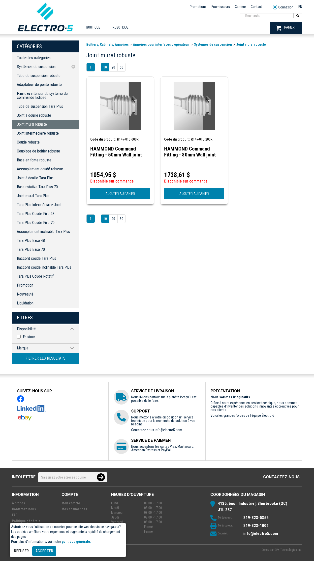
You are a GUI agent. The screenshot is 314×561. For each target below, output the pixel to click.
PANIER (285, 28)
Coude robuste (28, 142)
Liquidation (25, 303)
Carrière (240, 7)
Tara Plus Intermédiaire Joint (39, 204)
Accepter (44, 551)
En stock (29, 336)
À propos (18, 503)
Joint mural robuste (32, 124)
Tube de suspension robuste (39, 75)
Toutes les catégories (34, 57)
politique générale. (76, 542)
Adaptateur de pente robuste (39, 84)
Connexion (283, 7)
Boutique (93, 27)
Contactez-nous (281, 477)
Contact (256, 7)
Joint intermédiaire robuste (38, 133)
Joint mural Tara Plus (33, 195)
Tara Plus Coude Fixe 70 (36, 222)
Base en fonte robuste (34, 160)
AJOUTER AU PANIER (120, 194)
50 (121, 67)
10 (105, 67)
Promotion (25, 285)
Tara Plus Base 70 (31, 249)
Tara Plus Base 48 (31, 240)
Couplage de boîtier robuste (38, 151)
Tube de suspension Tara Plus (40, 106)
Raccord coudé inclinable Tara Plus (44, 267)
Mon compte (71, 503)
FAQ (15, 515)
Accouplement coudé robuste (40, 169)
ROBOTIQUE (120, 27)
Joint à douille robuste (34, 115)
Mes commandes (74, 509)
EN (300, 7)
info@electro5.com (168, 430)
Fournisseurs (221, 7)
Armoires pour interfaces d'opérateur (161, 44)
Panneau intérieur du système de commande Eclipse (42, 95)
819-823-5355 (256, 517)
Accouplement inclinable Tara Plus (43, 231)
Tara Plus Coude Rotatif (35, 276)
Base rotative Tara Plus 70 (37, 187)
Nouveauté (25, 294)
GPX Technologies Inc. (288, 550)
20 (113, 67)
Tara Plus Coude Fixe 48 (36, 213)
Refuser (21, 551)
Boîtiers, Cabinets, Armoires (107, 44)
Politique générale (26, 521)
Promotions (198, 7)
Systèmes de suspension (36, 66)
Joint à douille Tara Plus (35, 178)
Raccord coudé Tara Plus (36, 258)
